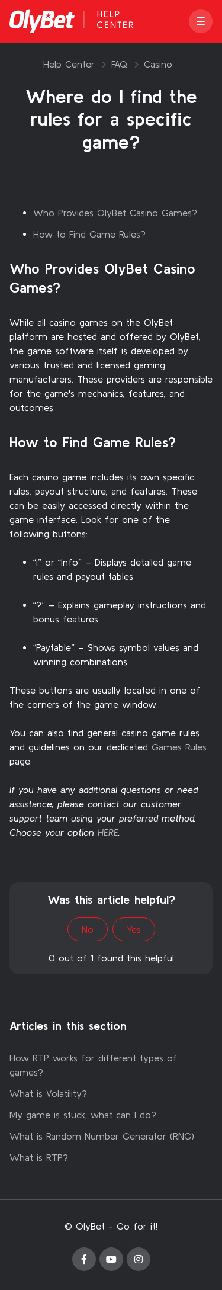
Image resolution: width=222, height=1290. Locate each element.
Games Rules (179, 747)
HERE (108, 832)
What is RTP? (38, 1157)
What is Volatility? (48, 1093)
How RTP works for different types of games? (93, 1064)
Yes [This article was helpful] (134, 929)
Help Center (69, 64)
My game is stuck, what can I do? (82, 1114)
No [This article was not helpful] (88, 929)
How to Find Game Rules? (89, 234)
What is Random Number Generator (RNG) (101, 1136)
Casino (158, 64)
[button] (201, 21)
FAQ (119, 64)
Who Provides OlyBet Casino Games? (115, 212)
